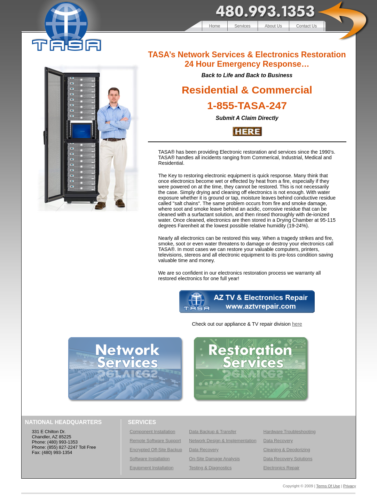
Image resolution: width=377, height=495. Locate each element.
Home (214, 26)
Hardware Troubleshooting (290, 431)
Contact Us (306, 26)
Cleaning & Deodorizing (287, 449)
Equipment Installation (152, 467)
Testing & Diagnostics (210, 467)
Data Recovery (204, 449)
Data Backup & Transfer (212, 431)
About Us (273, 26)
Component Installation (152, 431)
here (297, 324)
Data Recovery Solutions (288, 458)
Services (243, 26)
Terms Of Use (328, 486)
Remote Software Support (155, 440)
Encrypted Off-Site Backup (156, 449)
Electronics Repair (282, 467)
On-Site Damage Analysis (214, 458)
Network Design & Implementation (222, 440)
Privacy (349, 486)
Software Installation (150, 458)
